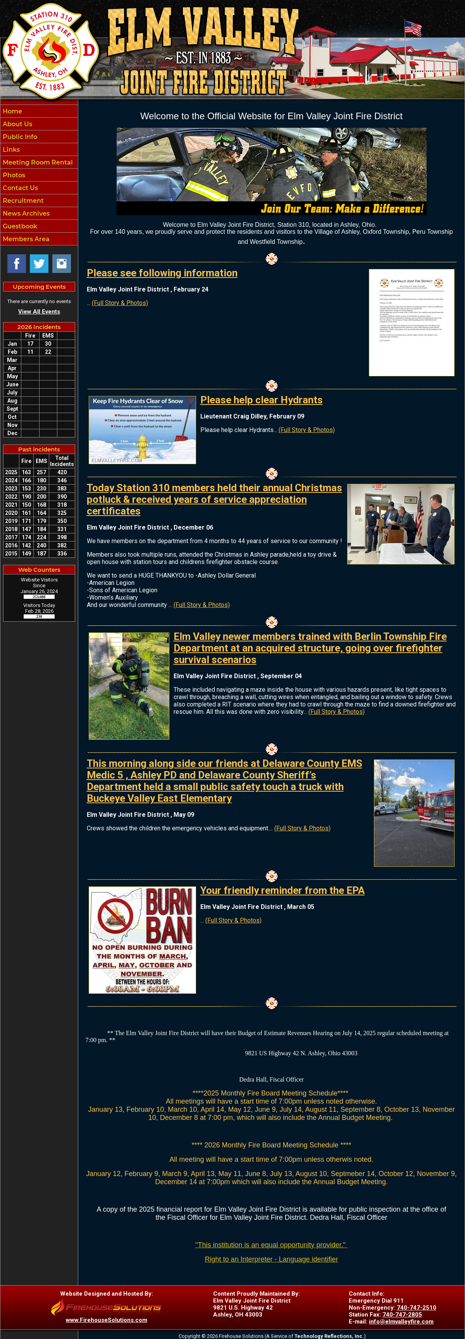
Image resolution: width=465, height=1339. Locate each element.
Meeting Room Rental (37, 162)
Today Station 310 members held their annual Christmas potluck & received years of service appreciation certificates (214, 499)
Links (10, 149)
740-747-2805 (402, 1314)
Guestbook (19, 226)
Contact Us (19, 188)
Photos (13, 175)
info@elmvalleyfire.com (401, 1321)
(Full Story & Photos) (120, 303)
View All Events (39, 311)
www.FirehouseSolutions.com (106, 1320)
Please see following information (162, 273)
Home (11, 111)
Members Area (25, 239)
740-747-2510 (416, 1307)
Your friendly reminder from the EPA (282, 890)
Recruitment (22, 200)
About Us (16, 124)
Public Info (19, 137)
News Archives (25, 213)
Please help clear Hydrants (261, 400)
